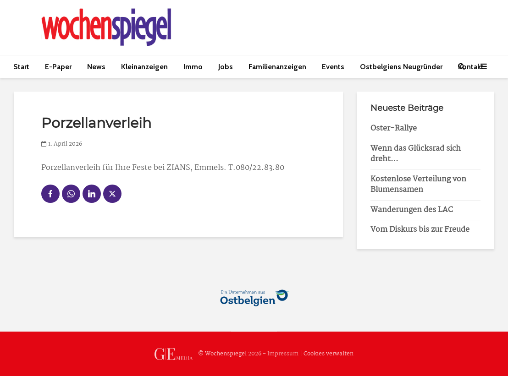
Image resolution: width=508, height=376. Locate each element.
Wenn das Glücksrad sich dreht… (415, 153)
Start (21, 66)
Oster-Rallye (393, 128)
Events (333, 66)
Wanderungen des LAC (411, 210)
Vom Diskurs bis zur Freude (419, 229)
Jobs (225, 66)
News (96, 66)
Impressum (282, 354)
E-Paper (58, 66)
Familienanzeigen (277, 66)
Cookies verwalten (328, 354)
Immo (193, 66)
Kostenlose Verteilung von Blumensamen (418, 184)
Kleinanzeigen (144, 66)
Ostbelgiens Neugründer (401, 66)
